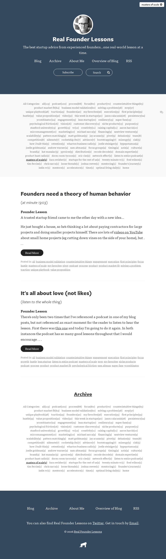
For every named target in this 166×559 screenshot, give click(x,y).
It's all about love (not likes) (56, 293)
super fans (117, 365)
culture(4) (136, 148)
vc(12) (75, 128)
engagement (100, 261)
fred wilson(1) (134, 160)
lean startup (44, 361)
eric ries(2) (84, 156)
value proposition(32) (48, 116)
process (83, 265)
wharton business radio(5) (81, 144)
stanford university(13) (43, 128)
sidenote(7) (53, 140)
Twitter (98, 522)
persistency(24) (136, 116)
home (126, 167)
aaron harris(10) (129, 128)
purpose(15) (131, 124)
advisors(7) (89, 140)
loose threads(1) (70, 164)
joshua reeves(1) (90, 164)
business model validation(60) (78, 108)
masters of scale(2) (36, 160)
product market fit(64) (46, 108)
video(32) (67, 116)
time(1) (90, 167)
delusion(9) (124, 136)
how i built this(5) (39, 144)
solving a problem (131, 265)
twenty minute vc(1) (113, 160)
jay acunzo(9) (97, 136)
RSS (129, 60)
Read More (32, 252)
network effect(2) (102, 156)
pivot (65, 265)
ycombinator (131, 365)
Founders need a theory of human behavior (76, 193)
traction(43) (57, 112)
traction (25, 269)
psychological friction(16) (44, 124)
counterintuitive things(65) (128, 104)
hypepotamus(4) (129, 144)
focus (141, 261)
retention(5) (58, 144)
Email (133, 522)
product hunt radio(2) (37, 156)
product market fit (109, 265)
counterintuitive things (79, 261)
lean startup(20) (87, 120)
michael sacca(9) (86, 132)
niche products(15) (112, 124)
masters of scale (152, 4)
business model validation (50, 261)
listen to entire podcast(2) (128, 156)
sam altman (104, 365)
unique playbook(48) (37, 112)
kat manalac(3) (50, 152)
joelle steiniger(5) (108, 144)
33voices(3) (67, 152)
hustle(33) (28, 116)
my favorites (55, 265)
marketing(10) (67, 132)
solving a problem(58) (110, 108)
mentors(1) (58, 167)
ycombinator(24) (46, 120)
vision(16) (66, 124)
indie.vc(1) (44, 167)
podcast (73, 265)
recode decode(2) (103, 152)
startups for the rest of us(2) (84, 160)
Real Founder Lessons (88, 531)
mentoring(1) (108, 164)
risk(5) (136, 140)
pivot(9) (111, 136)
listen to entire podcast (65, 361)
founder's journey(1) (129, 164)
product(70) (104, 104)
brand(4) (34, 152)
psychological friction (84, 365)
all (33, 261)
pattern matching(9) (54, 136)
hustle (24, 265)
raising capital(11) (107, 128)
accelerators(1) (75, 167)
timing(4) (113, 148)
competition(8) (36, 140)
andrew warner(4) (58, 148)
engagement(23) (67, 120)
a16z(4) (125, 148)
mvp (100, 361)
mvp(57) (129, 108)
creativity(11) (88, 128)
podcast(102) (59, 104)
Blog (37, 60)
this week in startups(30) (88, 116)
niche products (127, 361)
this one (61, 328)
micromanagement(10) (43, 132)
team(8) (137, 136)
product (93, 265)
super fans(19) (123, 120)
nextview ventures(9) (126, 132)
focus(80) (89, 104)
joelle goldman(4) (36, 148)
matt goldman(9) (77, 136)
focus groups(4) (97, 148)
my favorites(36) (92, 112)
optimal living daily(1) (108, 167)
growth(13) (64, 128)
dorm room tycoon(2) (64, 156)
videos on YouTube (128, 232)
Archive (55, 60)
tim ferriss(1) (34, 164)
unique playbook (40, 269)
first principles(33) (132, 112)
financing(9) (105, 132)
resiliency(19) (105, 120)
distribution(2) (83, 152)
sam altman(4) (78, 148)
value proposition (60, 269)
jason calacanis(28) (115, 116)
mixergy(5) (124, 140)
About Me (76, 60)
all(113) (46, 104)
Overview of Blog (105, 60)
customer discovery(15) (87, 124)
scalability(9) (33, 136)
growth (25, 361)
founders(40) (74, 112)
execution (113, 261)
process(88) (75, 104)
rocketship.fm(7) (71, 140)
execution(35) (111, 112)
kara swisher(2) (57, 160)
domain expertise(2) (126, 152)
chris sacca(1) (51, 164)
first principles (128, 261)
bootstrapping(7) (106, 140)
